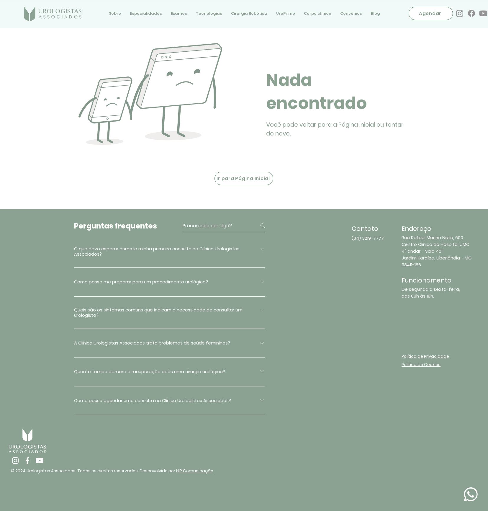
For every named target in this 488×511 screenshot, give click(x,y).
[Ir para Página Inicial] (243, 178)
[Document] (470, 494)
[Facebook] (471, 13)
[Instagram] (459, 13)
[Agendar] (431, 13)
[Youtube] (483, 13)
